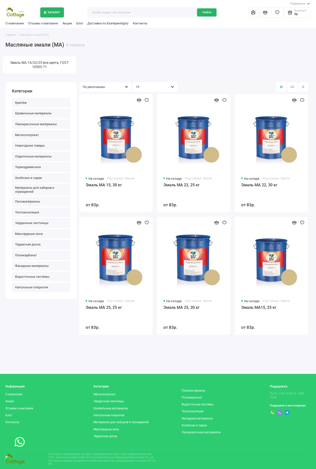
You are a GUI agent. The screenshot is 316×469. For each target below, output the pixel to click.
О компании (14, 23)
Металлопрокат (27, 135)
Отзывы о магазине (43, 23)
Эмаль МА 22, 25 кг (181, 185)
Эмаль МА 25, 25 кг (104, 307)
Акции (67, 23)
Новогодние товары (30, 145)
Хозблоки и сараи (28, 178)
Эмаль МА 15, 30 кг (104, 185)
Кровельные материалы (33, 113)
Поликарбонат (26, 255)
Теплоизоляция (27, 212)
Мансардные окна (29, 234)
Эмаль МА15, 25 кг (258, 307)
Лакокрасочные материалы (36, 124)
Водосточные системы (32, 276)
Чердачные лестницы (31, 223)
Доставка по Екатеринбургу (107, 23)
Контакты (140, 23)
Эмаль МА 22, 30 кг (259, 185)
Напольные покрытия (31, 287)
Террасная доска (27, 244)
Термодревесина (28, 167)
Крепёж (21, 102)
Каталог (52, 12)
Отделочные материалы (33, 156)
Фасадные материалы (32, 266)
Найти (206, 12)
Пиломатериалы (27, 201)
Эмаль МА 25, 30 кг (181, 307)
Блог (79, 23)
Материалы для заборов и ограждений (34, 189)
